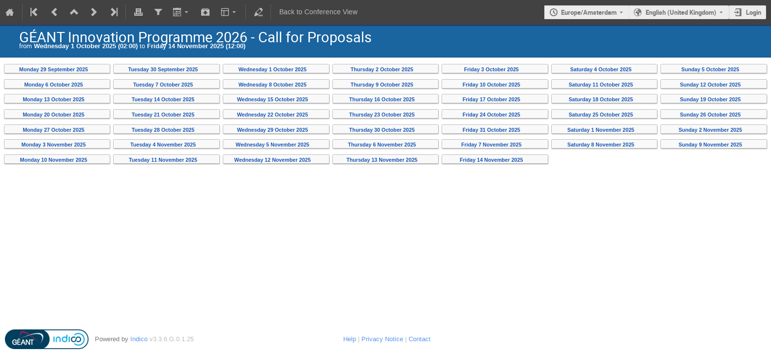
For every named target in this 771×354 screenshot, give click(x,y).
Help (349, 339)
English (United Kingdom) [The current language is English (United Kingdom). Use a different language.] (681, 12)
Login (753, 12)
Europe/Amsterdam (589, 12)
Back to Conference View (318, 12)
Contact (420, 339)
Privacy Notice (382, 339)
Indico (139, 339)
